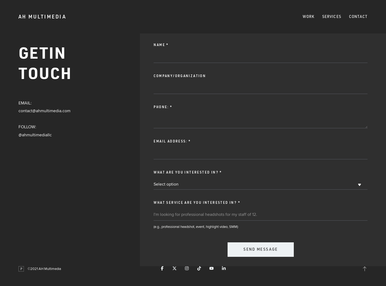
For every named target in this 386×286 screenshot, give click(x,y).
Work (308, 16)
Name (161, 45)
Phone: (163, 107)
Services (331, 16)
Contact (358, 16)
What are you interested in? (188, 172)
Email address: (172, 141)
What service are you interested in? (197, 203)
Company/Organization (180, 76)
